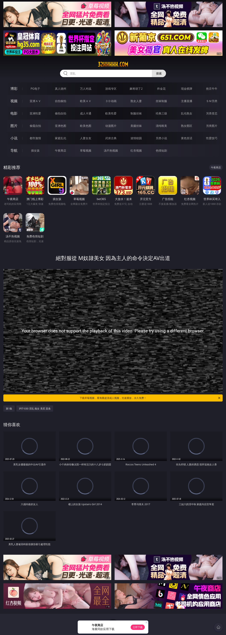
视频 (13, 101)
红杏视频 (136, 150)
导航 (13, 150)
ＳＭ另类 (211, 101)
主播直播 (186, 101)
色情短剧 (161, 150)
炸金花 (161, 89)
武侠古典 (111, 138)
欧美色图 (85, 126)
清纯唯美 (161, 126)
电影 (13, 113)
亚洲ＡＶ (35, 101)
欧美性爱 (111, 113)
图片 (13, 125)
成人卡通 (85, 113)
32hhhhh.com (113, 64)
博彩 (13, 88)
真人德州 (60, 89)
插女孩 (35, 150)
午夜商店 (60, 150)
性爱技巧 (211, 138)
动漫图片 (111, 126)
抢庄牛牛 (211, 89)
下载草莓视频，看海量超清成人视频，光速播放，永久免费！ (150, 398)
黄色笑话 (186, 138)
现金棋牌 (186, 89)
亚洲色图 (60, 126)
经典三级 (161, 113)
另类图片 (211, 126)
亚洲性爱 (35, 113)
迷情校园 (136, 138)
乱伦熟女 (186, 113)
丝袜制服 (161, 101)
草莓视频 (85, 150)
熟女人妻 (136, 101)
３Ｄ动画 (111, 101)
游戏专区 (111, 89)
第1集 (9, 408)
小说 (13, 138)
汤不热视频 (111, 150)
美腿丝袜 (136, 126)
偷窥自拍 (35, 126)
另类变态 (211, 113)
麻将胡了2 (136, 89)
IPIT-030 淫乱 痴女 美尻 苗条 (35, 408)
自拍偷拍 (60, 101)
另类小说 (161, 138)
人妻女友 (85, 138)
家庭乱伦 (60, 138)
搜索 (159, 73)
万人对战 (85, 89)
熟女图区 (186, 126)
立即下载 (138, 627)
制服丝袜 (136, 113)
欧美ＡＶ (85, 101)
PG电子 (35, 89)
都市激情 (35, 138)
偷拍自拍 (60, 113)
